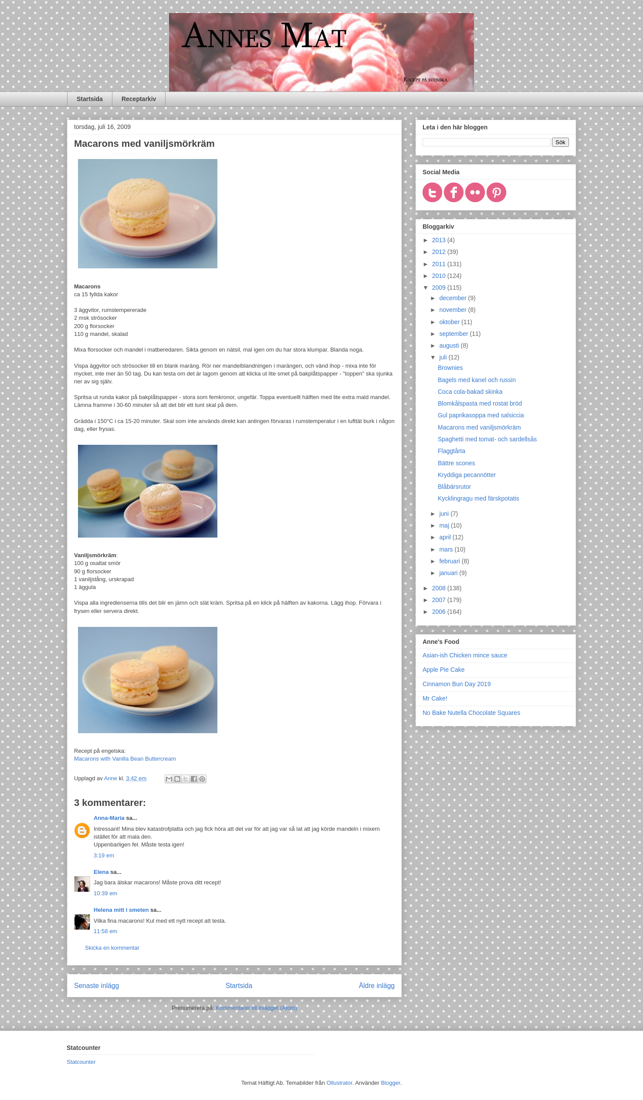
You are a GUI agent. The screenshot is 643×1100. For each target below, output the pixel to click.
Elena (101, 872)
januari (449, 572)
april (445, 537)
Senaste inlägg (96, 985)
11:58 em (105, 931)
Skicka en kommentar (112, 947)
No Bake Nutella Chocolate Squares (471, 712)
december (453, 297)
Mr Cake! (435, 698)
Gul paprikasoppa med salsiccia (481, 415)
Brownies (450, 367)
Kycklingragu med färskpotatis (478, 498)
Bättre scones (456, 463)
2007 (439, 599)
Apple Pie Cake (444, 669)
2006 (439, 611)
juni (444, 513)
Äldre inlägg (377, 985)
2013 (439, 240)
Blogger (390, 1083)
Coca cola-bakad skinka (470, 391)
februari (450, 561)
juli (443, 357)
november (453, 309)
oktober (450, 321)
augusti (449, 345)
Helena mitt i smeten (121, 910)
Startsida (90, 98)
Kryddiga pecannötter (467, 474)
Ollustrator (339, 1083)
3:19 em (104, 855)
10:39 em (105, 893)
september (454, 333)
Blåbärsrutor (454, 486)
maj (444, 525)
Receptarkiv (139, 98)
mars (446, 549)
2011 (439, 264)
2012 (439, 251)
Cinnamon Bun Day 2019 (457, 683)
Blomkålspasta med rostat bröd (480, 403)
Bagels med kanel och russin (477, 379)
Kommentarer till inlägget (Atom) (256, 1008)
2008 (439, 588)
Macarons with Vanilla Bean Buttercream (125, 758)
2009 (439, 287)
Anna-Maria (109, 818)
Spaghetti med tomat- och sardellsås (487, 439)
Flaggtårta (451, 450)
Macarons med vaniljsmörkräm (479, 427)
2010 (439, 275)
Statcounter (81, 1062)
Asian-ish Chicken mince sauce (465, 655)
